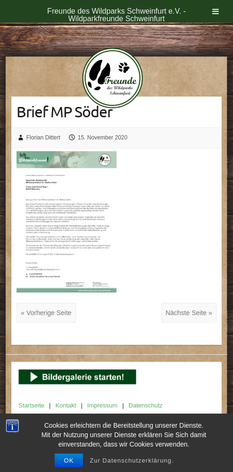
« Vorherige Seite (46, 313)
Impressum (102, 405)
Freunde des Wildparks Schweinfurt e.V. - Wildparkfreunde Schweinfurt (116, 15)
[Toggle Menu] (215, 11)
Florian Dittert (43, 137)
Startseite (31, 405)
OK (69, 460)
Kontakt (65, 405)
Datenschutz (146, 405)
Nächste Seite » (189, 313)
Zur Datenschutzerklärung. (132, 460)
